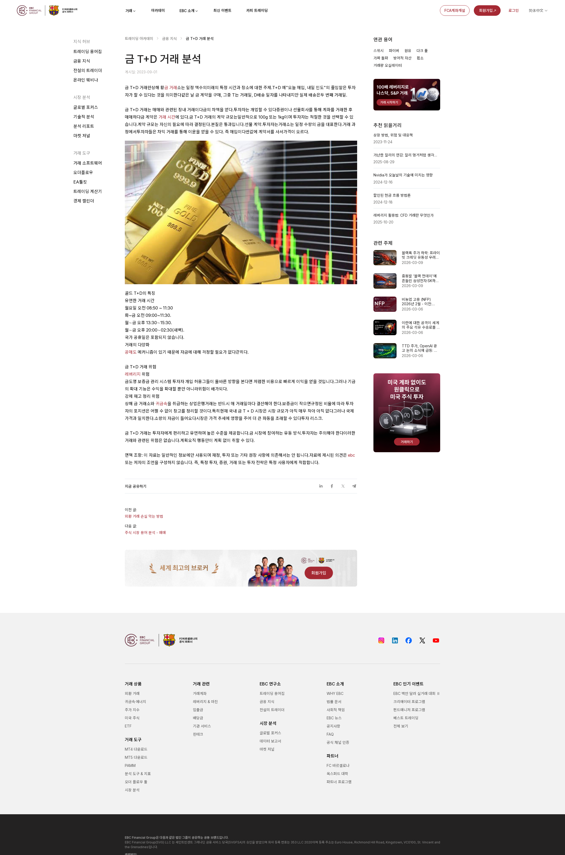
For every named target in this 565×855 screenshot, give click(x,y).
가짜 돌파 (380, 58)
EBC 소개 (189, 10)
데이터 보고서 (270, 741)
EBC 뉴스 (334, 718)
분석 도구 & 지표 (138, 773)
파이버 (394, 50)
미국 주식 (132, 718)
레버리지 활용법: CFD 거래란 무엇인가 (403, 215)
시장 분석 (132, 790)
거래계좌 (200, 693)
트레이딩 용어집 (87, 51)
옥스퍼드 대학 (337, 773)
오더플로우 (83, 172)
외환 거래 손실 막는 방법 (144, 516)
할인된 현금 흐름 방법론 (392, 195)
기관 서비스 (202, 726)
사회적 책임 (336, 710)
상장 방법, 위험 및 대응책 (393, 135)
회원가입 (488, 10)
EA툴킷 (80, 182)
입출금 (198, 710)
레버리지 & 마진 (205, 701)
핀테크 (198, 734)
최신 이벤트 (222, 10)
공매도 (131, 352)
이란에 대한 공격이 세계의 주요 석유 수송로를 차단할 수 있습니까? (421, 325)
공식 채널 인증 (338, 742)
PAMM (130, 765)
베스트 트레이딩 (405, 718)
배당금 (198, 718)
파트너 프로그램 (339, 782)
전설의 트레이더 (87, 70)
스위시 (378, 50)
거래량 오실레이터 (387, 65)
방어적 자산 (402, 58)
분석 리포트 (83, 126)
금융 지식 (81, 61)
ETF (128, 726)
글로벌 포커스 (85, 107)
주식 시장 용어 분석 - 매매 (145, 532)
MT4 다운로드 (136, 749)
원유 (407, 50)
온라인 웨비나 (85, 80)
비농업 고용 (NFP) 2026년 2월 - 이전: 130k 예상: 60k (417, 301)
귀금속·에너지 (135, 701)
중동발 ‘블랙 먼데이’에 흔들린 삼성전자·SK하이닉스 (420, 278)
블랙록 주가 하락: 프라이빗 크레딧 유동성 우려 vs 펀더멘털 (421, 255)
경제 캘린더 (83, 200)
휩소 (420, 58)
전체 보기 (400, 726)
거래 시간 (166, 117)
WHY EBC (335, 693)
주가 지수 (132, 710)
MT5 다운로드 (136, 757)
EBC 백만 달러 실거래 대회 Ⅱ (416, 693)
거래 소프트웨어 (87, 163)
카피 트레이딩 (257, 10)
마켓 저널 (81, 135)
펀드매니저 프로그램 (409, 710)
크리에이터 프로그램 (409, 701)
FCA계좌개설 (454, 10)
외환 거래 (132, 693)
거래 (130, 10)
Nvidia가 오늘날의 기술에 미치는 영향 (403, 175)
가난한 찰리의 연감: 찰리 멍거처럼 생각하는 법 (406, 155)
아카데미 (158, 10)
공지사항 (333, 726)
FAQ (330, 734)
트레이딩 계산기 (87, 191)
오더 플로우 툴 (136, 782)
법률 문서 (334, 701)
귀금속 (161, 403)
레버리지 (133, 374)
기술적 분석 (83, 116)
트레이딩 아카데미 (139, 38)
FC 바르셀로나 (338, 765)
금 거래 (170, 87)
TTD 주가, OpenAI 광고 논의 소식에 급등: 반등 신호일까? (420, 348)
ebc (351, 455)
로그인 (513, 10)
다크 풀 (422, 50)
